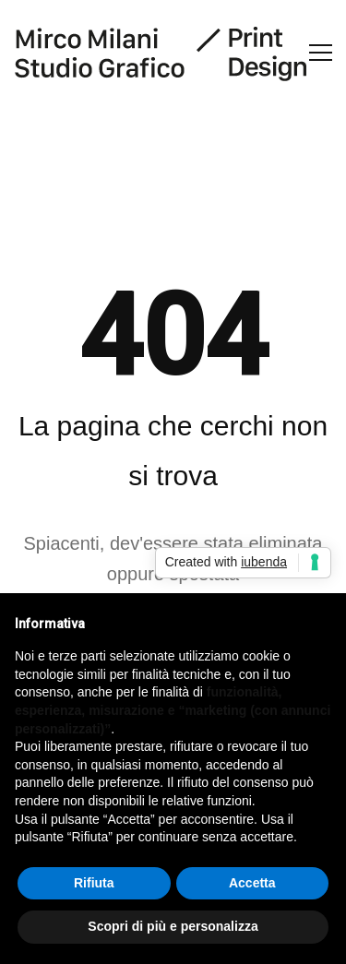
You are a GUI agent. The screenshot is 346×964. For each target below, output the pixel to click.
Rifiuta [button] (94, 882)
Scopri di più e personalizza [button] (172, 926)
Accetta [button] (252, 882)
